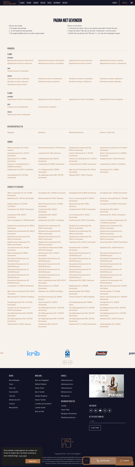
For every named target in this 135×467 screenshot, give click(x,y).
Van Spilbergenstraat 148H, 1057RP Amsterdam (50, 176)
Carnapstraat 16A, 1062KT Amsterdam (82, 164)
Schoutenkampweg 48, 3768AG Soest (80, 303)
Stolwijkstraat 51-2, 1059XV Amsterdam (109, 303)
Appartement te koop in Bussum (80, 60)
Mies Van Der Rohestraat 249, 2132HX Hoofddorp (21, 292)
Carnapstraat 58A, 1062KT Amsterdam (16, 216)
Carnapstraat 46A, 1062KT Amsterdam (109, 210)
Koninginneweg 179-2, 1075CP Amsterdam (18, 154)
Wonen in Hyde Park (107, 132)
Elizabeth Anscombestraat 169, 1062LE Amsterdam (80, 149)
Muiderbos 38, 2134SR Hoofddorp (50, 291)
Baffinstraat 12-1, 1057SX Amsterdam (20, 198)
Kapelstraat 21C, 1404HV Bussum (112, 248)
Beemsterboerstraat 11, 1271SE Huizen (51, 148)
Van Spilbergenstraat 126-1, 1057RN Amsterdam (51, 314)
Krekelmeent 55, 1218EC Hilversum (81, 280)
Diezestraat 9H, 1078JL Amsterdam (113, 215)
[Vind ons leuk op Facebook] (91, 410)
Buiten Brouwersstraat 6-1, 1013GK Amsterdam (50, 205)
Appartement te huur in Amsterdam (20, 99)
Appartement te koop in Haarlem (112, 60)
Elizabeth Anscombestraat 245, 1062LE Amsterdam (18, 238)
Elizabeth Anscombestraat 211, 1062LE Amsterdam (113, 149)
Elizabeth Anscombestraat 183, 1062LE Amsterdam (49, 232)
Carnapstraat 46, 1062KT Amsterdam (82, 209)
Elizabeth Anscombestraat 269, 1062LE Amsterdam (111, 238)
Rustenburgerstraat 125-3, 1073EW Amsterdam (19, 303)
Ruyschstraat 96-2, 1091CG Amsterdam (48, 303)
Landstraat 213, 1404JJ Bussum (49, 153)
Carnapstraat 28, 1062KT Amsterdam (113, 204)
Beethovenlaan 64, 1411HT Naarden (50, 198)
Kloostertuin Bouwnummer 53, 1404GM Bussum (49, 259)
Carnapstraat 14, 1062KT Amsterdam (51, 164)
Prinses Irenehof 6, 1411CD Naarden (81, 297)
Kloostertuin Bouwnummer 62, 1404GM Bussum (49, 270)
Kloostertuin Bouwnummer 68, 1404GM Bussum (111, 276)
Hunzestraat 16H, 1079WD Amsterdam (114, 242)
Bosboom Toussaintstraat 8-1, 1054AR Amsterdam (114, 199)
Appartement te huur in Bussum (49, 99)
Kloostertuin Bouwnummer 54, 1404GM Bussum (80, 259)
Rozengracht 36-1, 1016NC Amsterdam (109, 171)
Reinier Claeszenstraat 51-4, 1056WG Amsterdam (113, 154)
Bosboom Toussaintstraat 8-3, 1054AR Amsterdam (18, 165)
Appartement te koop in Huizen (80, 63)
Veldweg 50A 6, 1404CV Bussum (112, 319)
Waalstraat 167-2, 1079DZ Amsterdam (82, 324)
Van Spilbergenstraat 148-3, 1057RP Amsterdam (51, 320)
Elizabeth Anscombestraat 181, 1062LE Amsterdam (21, 232)
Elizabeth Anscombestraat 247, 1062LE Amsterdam (49, 238)
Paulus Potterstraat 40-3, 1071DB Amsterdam (81, 154)
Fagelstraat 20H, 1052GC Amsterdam (82, 242)
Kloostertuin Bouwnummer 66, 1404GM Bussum (49, 276)
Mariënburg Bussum (76, 132)
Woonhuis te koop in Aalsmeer (18, 79)
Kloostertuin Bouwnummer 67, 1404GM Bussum (80, 276)
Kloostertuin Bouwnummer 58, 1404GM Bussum (49, 265)
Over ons (64, 2)
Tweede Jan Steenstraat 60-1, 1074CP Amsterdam (83, 160)
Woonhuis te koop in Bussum (17, 82)
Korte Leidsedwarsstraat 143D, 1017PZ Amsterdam (52, 281)
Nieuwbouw (57, 2)
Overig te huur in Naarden (47, 107)
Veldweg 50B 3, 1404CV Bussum (19, 324)
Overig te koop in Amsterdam (18, 71)
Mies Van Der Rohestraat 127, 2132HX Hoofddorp (113, 287)
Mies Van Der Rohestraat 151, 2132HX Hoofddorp (82, 171)
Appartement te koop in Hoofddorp (51, 63)
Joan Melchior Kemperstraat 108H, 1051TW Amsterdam (50, 249)
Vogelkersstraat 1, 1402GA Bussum (112, 159)
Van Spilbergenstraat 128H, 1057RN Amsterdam (81, 314)
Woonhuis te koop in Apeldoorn (111, 79)
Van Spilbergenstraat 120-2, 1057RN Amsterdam (113, 309)
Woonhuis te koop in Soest (17, 84)
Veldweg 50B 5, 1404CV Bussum (81, 175)
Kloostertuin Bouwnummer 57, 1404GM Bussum (18, 265)
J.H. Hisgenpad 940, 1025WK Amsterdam (48, 171)
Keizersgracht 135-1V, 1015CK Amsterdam (48, 254)
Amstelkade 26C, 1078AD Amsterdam (113, 193)
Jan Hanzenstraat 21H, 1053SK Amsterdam (18, 249)
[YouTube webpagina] (100, 410)
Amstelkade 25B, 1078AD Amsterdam (82, 193)
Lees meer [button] (23, 456)
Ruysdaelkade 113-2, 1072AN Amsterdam (17, 176)
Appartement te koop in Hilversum (19, 63)
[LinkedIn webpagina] (96, 410)
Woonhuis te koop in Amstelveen (50, 79)
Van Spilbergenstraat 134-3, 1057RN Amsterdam (113, 314)
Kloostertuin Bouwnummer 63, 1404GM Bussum (80, 270)
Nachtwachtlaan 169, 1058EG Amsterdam (79, 292)
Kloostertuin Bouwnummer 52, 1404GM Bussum (18, 259)
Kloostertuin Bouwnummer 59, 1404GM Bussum (80, 265)
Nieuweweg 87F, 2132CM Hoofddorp (20, 297)
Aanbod (22, 2)
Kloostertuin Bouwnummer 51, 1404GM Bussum (110, 254)
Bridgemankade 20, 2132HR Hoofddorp (17, 205)
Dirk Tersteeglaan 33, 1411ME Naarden (21, 220)
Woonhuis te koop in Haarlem (48, 82)
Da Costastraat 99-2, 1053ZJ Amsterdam (79, 216)
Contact (114, 2)
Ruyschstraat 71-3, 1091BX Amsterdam (16, 160)
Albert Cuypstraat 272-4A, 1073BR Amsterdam (19, 194)
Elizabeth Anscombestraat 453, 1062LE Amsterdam (49, 243)
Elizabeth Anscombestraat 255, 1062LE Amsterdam (80, 238)
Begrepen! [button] (32, 461)
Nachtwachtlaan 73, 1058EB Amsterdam (110, 292)
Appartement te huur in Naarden (111, 99)
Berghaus (10, 132)
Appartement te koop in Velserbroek (113, 63)
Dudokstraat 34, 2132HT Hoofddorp (20, 170)
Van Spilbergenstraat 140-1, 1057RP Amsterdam (20, 320)
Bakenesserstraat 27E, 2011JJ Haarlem (18, 149)
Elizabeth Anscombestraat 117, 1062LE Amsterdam (21, 227)
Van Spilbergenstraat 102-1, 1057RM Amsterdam (51, 309)
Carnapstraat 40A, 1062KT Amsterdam (47, 210)
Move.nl (125, 2)
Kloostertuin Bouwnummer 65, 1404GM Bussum (18, 276)
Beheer (49, 2)
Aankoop (35, 2)
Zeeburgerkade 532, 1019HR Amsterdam (110, 325)
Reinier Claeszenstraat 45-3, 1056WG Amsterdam (113, 298)
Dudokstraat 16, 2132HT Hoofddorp (112, 164)
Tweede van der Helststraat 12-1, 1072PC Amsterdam (19, 309)
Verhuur (42, 2)
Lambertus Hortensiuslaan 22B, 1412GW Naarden (111, 281)
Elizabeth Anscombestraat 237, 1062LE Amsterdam (111, 232)
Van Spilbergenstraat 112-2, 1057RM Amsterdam (81, 309)
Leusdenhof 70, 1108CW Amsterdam (20, 286)
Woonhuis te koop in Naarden (110, 82)
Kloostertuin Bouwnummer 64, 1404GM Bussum (111, 270)
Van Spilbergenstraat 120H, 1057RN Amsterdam (20, 314)
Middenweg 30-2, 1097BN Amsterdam (78, 287)
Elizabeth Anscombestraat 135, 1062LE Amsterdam (49, 227)
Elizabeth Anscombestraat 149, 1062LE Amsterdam (80, 227)
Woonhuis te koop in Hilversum (80, 82)
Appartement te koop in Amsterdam (51, 60)
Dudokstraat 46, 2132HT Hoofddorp (51, 220)
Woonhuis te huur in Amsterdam (18, 115)
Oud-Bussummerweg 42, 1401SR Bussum (50, 298)
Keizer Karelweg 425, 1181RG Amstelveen (17, 254)
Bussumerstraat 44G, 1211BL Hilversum (79, 205)
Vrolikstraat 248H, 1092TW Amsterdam (47, 325)
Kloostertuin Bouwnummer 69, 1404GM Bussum (18, 281)
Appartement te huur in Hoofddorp (81, 99)
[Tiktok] (109, 410)
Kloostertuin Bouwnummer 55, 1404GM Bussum (111, 259)
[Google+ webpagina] (105, 410)
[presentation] (65, 362)
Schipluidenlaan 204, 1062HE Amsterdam (48, 160)
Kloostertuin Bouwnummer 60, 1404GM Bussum (111, 265)
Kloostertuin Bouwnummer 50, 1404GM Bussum (80, 254)
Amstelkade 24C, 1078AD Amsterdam (52, 193)
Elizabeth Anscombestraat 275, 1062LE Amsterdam (18, 243)
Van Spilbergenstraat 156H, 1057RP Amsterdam (81, 320)
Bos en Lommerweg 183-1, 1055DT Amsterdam (81, 199)
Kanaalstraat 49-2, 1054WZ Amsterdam (79, 249)
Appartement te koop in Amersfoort (20, 60)
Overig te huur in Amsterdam (17, 107)
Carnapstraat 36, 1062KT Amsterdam (20, 209)
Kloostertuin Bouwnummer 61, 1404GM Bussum (18, 270)
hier (96, 33)
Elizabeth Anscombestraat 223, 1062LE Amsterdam (80, 232)
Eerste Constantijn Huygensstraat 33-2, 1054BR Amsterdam (113, 221)
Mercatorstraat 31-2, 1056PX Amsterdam (48, 287)
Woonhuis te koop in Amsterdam (81, 79)
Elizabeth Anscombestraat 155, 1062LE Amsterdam (111, 227)
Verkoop (29, 2)
